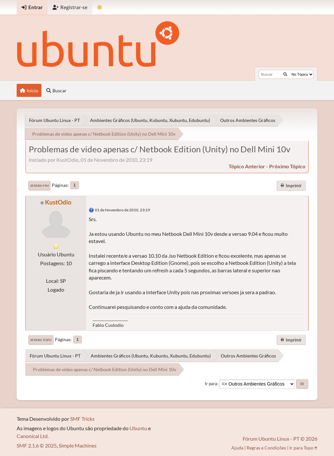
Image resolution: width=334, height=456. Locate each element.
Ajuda (237, 447)
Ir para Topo (41, 340)
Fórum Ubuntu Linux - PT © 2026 (280, 438)
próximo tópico (287, 166)
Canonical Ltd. (33, 436)
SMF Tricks (82, 419)
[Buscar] (285, 74)
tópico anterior (247, 166)
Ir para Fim (39, 186)
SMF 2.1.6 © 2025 (37, 445)
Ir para (211, 383)
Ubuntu (138, 428)
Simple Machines (78, 445)
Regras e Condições (266, 447)
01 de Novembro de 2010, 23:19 (122, 210)
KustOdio (58, 202)
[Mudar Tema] (99, 7)
